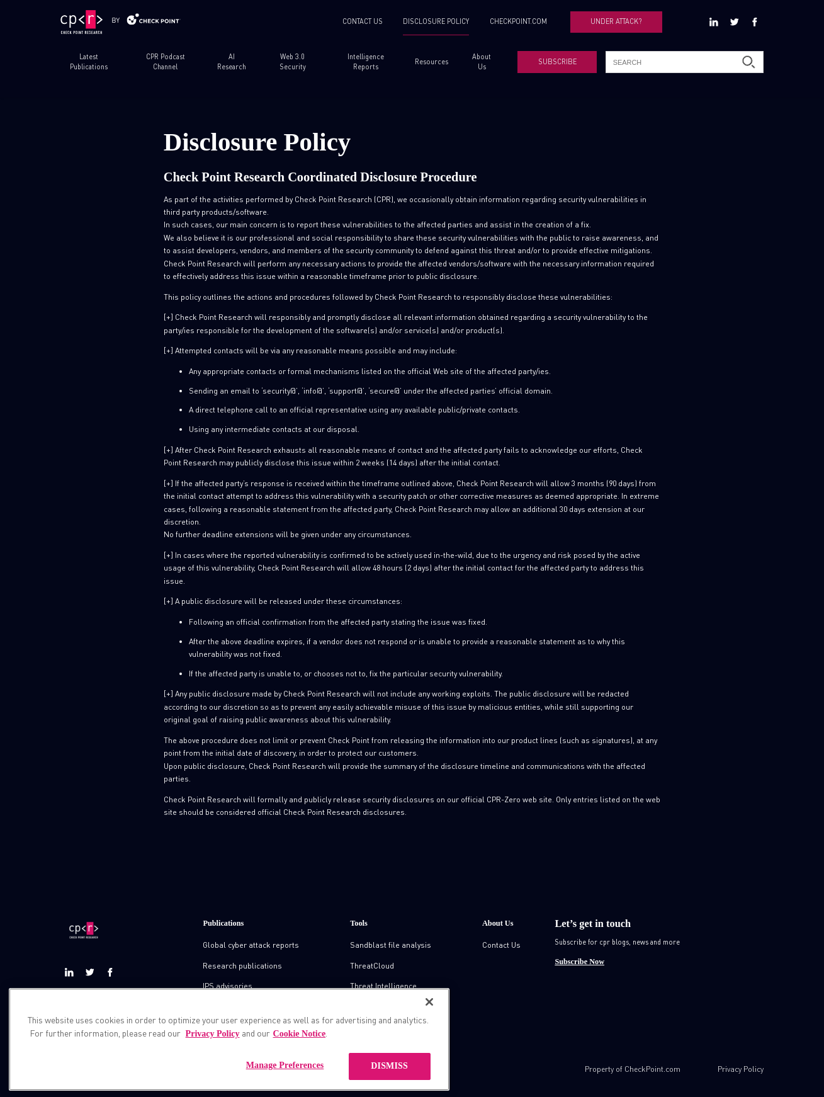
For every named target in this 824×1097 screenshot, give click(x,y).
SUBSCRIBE (557, 61)
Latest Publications (89, 61)
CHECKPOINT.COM (518, 21)
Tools (359, 923)
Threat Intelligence (383, 985)
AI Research (231, 61)
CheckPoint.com (652, 1069)
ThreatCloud (372, 965)
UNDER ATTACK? (615, 21)
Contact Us (501, 945)
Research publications (242, 965)
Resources (431, 61)
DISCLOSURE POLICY (436, 21)
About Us (481, 61)
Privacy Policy (741, 1069)
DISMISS (389, 1079)
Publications (223, 923)
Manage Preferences (285, 1079)
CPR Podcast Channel (165, 61)
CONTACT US (362, 21)
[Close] (429, 1016)
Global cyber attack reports (251, 945)
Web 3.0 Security (292, 61)
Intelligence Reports (365, 61)
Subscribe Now (579, 961)
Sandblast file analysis (390, 945)
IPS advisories (227, 985)
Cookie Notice (299, 1047)
